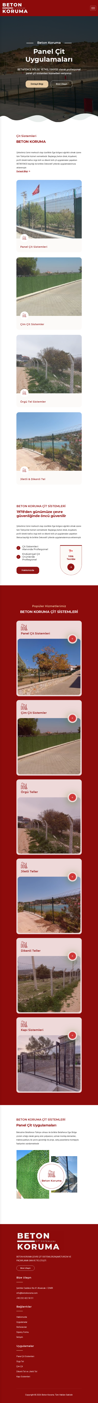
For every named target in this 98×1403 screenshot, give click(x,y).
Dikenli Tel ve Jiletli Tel (26, 1372)
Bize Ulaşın (61, 83)
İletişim (19, 1336)
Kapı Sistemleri (32, 1031)
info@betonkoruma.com (27, 1294)
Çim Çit (19, 1367)
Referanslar (21, 1326)
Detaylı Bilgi (37, 83)
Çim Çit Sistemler (34, 714)
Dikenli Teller (31, 952)
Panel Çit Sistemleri (35, 635)
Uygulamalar (21, 1321)
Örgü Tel (20, 1362)
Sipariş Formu (22, 1331)
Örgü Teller (29, 793)
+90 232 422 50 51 (24, 1299)
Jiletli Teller (29, 873)
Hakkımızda (28, 570)
